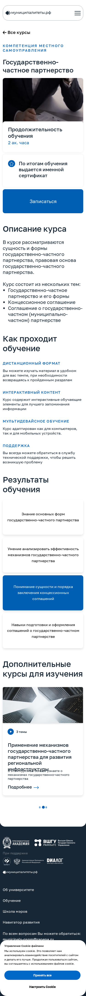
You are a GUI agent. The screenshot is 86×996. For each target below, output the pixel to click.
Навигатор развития (21, 922)
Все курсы (19, 32)
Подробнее (20, 786)
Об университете (18, 889)
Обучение (12, 900)
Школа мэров (15, 911)
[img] (16, 843)
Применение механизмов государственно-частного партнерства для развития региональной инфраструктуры (40, 757)
